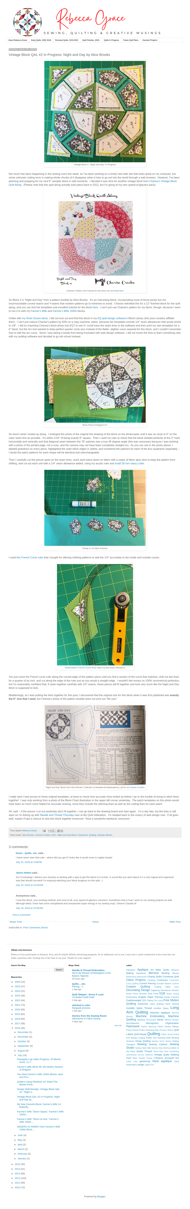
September (24, 1046)
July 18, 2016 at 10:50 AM (29, 908)
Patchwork (83, 835)
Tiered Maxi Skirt (160, 1051)
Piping (128, 1030)
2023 (18, 995)
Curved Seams (164, 983)
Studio (139, 1051)
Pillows (175, 1026)
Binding (165, 973)
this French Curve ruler (30, 557)
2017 (18, 1023)
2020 (18, 1009)
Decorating (133, 990)
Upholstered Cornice (135, 1055)
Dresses (143, 993)
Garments (143, 1003)
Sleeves (154, 1048)
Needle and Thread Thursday (57, 815)
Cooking (151, 980)
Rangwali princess (81, 1008)
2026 (18, 981)
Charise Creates (137, 787)
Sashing (161, 1038)
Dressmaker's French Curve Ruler (80, 667)
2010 (18, 1187)
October (22, 1041)
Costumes (162, 980)
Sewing (141, 1044)
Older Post (174, 921)
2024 (18, 991)
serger (141, 1064)
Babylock (175, 970)
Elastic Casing (172, 994)
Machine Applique (160, 1012)
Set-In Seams (165, 1041)
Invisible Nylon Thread (139, 1008)
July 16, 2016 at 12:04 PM (29, 885)
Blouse (175, 973)
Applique (142, 969)
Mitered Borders (172, 1020)
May (20, 1140)
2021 (18, 1005)
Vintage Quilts (161, 1054)
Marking (141, 1020)
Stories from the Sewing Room (89, 1015)
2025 (18, 986)
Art (152, 969)
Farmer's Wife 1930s (65, 310)
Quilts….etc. (79, 983)
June (20, 1135)
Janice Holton (23, 872)
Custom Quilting (138, 986)
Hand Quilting (157, 1004)
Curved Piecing (147, 983)
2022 (18, 1000)
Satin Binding (172, 1038)
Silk (149, 1048)
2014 (18, 1169)
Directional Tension (170, 990)
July (20, 1055)
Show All (117, 1025)
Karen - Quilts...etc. (27, 853)
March (21, 1149)
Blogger (101, 1196)
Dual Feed (153, 993)
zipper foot (149, 1065)
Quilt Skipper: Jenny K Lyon (88, 994)
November (23, 1036)
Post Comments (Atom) (35, 927)
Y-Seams (158, 1058)
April (20, 1144)
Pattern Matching (148, 1027)
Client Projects (136, 980)
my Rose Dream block (35, 318)
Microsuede (151, 1020)
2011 (18, 1182)
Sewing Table (141, 1048)
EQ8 (162, 993)
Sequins (155, 1041)
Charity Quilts (154, 976)
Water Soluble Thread (142, 1058)
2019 (18, 1014)
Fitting (150, 1000)
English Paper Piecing (150, 997)
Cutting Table (162, 987)
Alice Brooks (28, 835)
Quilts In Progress (111, 40)
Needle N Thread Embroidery (88, 970)
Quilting (92, 835)
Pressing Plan (152, 1030)
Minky (160, 1019)
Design (145, 990)
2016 (18, 1028)
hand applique (162, 1061)
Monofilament (132, 1023)
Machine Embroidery (150, 1016)
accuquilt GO (172, 1058)
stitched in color (81, 1005)
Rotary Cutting (138, 1038)
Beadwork (141, 973)
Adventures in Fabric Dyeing (86, 1018)
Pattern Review (164, 1027)
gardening (144, 1061)
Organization (172, 1023)
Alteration (130, 970)
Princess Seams (166, 1030)
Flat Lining (158, 1000)
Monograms (152, 1023)
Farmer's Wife (39, 310)
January (22, 1158)
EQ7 (54, 835)
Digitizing (155, 990)
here (121, 291)
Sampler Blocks (104, 835)
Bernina (153, 973)
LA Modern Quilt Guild (83, 997)
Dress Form (132, 993)
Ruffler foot (151, 1038)
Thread (148, 1051)
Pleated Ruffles (138, 1030)
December (23, 1032)
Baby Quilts (162, 969)
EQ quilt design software (112, 318)
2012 (18, 1178)
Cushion (175, 983)
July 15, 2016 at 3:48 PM (29, 862)
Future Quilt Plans (130, 40)
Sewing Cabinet (158, 1044)
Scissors (130, 1041)
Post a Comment (21, 914)
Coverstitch (174, 980)
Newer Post (16, 921)
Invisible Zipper (161, 1008)
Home (95, 921)
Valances (149, 1055)
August (22, 1050)
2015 (18, 1164)
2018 (18, 1018)
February (23, 1153)
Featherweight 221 (136, 1000)
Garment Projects (149, 40)
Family (167, 997)
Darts (176, 987)
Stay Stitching (165, 1048)
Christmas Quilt (171, 976)
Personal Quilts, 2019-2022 (66, 40)
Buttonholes (142, 977)
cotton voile (131, 1061)
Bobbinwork (131, 977)
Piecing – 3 (77, 986)
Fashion (175, 997)
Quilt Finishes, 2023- (91, 40)
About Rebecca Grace (17, 40)
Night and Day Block (67, 835)
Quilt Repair (140, 1034)
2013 (18, 1173)
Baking (129, 973)
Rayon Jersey (167, 1034)
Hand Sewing (172, 1004)
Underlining (174, 1051)
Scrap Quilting (143, 1041)
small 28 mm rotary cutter (129, 463)
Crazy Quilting (132, 983)
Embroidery (131, 997)
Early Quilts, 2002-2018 (41, 40)
